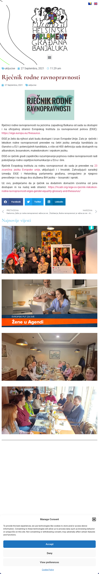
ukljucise (10, 68)
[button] (94, 519)
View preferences (49, 562)
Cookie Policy (48, 570)
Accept (49, 544)
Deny (49, 553)
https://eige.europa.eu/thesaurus (21, 133)
